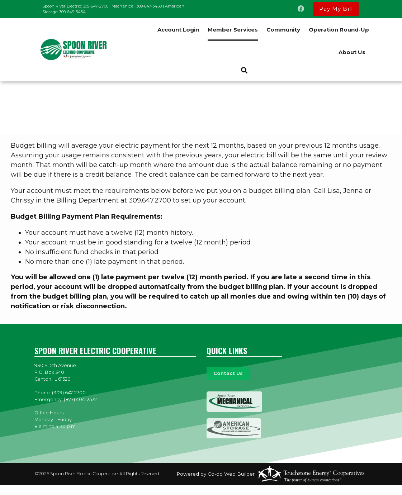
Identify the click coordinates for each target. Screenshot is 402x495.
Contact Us (227, 373)
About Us (352, 52)
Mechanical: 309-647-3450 (137, 6)
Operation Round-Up (339, 29)
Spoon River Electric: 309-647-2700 (75, 6)
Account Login (178, 29)
